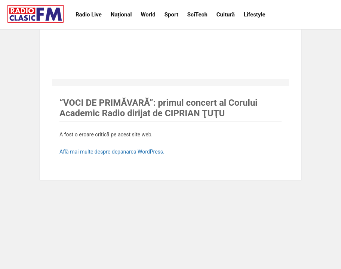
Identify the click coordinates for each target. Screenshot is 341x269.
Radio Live (89, 14)
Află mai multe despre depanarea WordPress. (112, 152)
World (148, 14)
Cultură (225, 14)
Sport (171, 14)
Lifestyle (254, 14)
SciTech (197, 14)
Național (121, 14)
